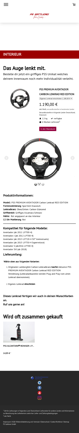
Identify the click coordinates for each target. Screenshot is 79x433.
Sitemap (66, 422)
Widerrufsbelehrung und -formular (28, 422)
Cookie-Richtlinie (56, 422)
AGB (13, 422)
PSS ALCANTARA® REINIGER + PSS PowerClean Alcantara (31, 346)
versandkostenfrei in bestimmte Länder (60, 109)
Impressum (7, 422)
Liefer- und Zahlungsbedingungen (46, 413)
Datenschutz (45, 422)
